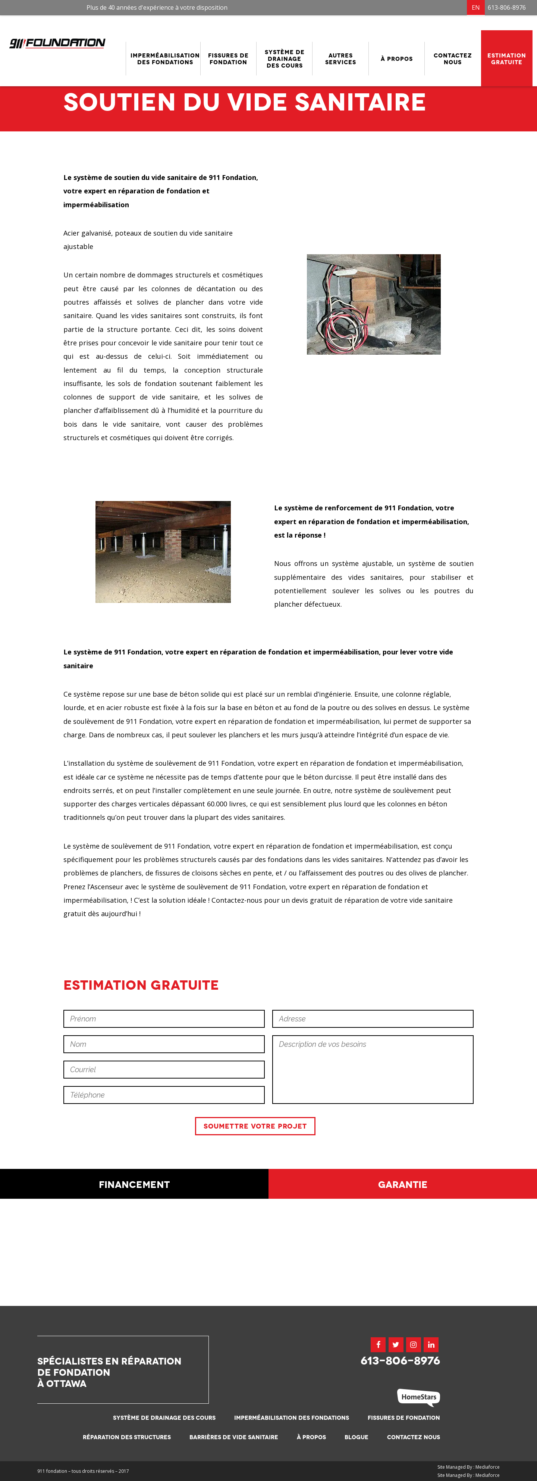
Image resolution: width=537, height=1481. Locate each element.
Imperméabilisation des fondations (291, 1418)
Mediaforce (487, 1467)
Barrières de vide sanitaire (233, 1437)
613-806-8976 (507, 7)
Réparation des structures (127, 1437)
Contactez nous (413, 1437)
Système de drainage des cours (164, 1418)
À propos (311, 1437)
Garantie (403, 1291)
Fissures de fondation (404, 1418)
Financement (134, 1291)
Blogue (356, 1437)
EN (476, 7)
